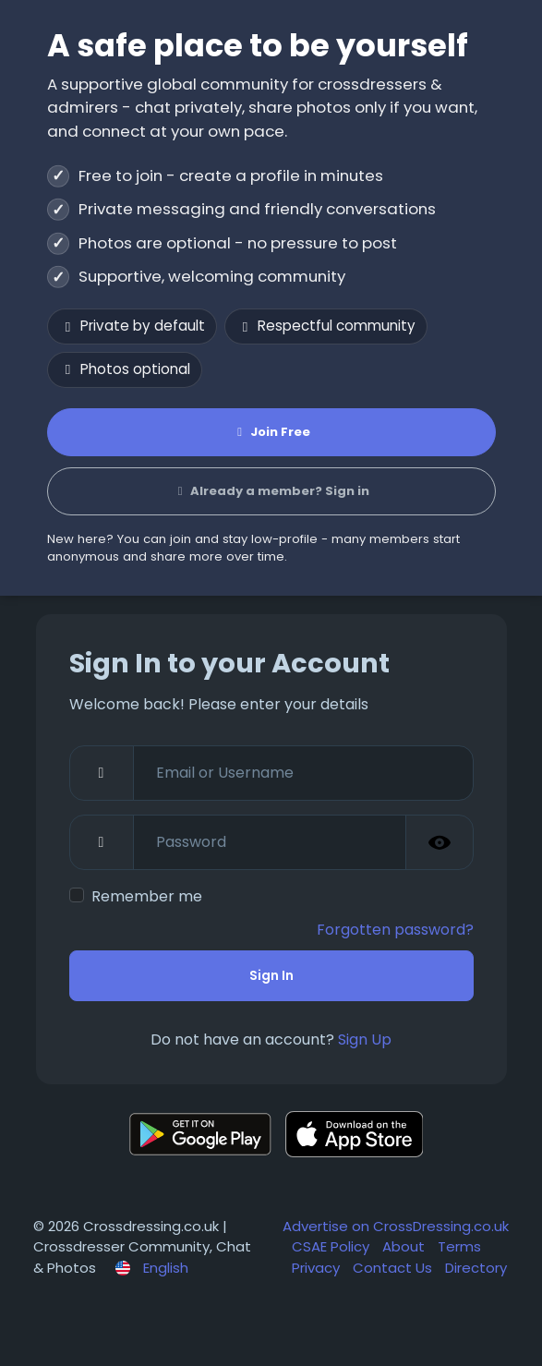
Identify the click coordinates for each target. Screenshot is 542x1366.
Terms (459, 1246)
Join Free (270, 432)
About (405, 1246)
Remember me (146, 896)
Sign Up (364, 1039)
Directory (476, 1267)
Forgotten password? (395, 929)
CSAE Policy (332, 1246)
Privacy (317, 1267)
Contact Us (394, 1267)
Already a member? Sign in (271, 491)
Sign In (271, 975)
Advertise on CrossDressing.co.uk (396, 1226)
